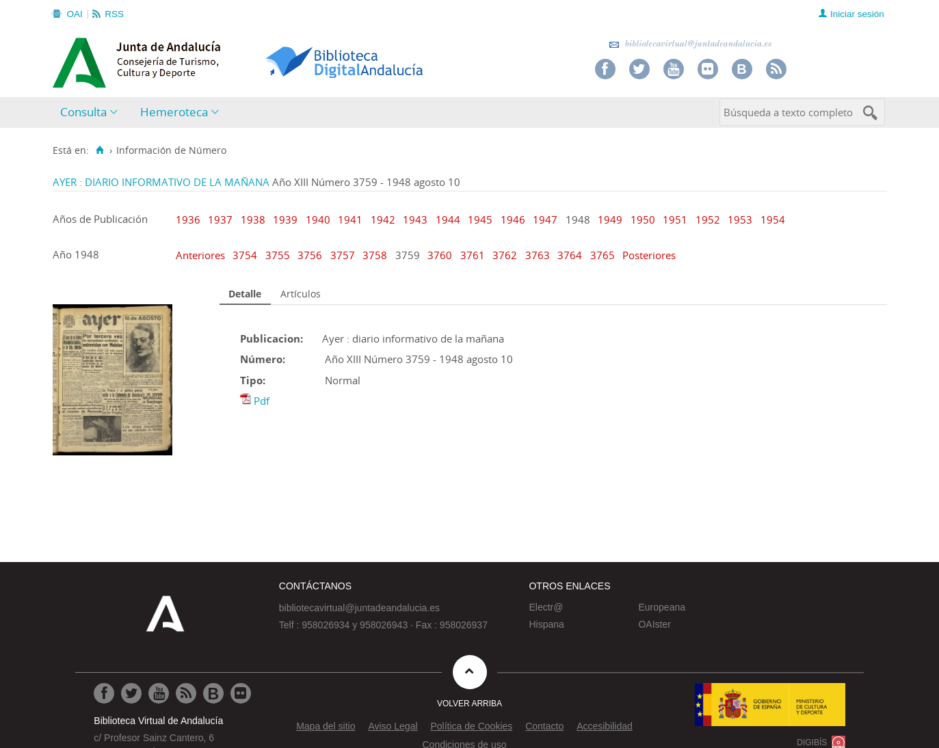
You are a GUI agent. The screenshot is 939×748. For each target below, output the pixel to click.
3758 (376, 255)
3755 (279, 255)
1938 (253, 219)
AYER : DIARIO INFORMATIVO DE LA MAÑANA (161, 182)
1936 (188, 219)
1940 (318, 219)
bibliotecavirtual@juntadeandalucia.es (690, 44)
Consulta (83, 112)
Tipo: (252, 380)
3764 (571, 255)
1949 (610, 219)
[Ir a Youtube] (158, 693)
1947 (545, 219)
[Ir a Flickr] (240, 693)
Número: (262, 359)
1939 (285, 219)
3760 (441, 255)
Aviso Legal (392, 726)
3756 (311, 255)
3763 (539, 255)
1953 (740, 219)
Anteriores (202, 255)
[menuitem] (92, 112)
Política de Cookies (471, 726)
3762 (506, 255)
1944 (448, 219)
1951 (675, 219)
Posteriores (649, 255)
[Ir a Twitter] (131, 693)
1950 (643, 219)
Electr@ (546, 607)
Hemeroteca (174, 112)
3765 (604, 255)
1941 (350, 219)
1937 (220, 219)
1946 (513, 219)
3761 (474, 255)
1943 (415, 219)
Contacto (544, 726)
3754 (246, 255)
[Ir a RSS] (186, 693)
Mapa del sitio (325, 726)
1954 (773, 219)
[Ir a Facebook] (104, 693)
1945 (480, 219)
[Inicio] (100, 150)
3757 (344, 255)
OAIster (654, 624)
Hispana (546, 624)
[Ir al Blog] (213, 693)
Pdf (261, 401)
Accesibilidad (605, 726)
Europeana (661, 607)
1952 (708, 219)
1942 (383, 219)
